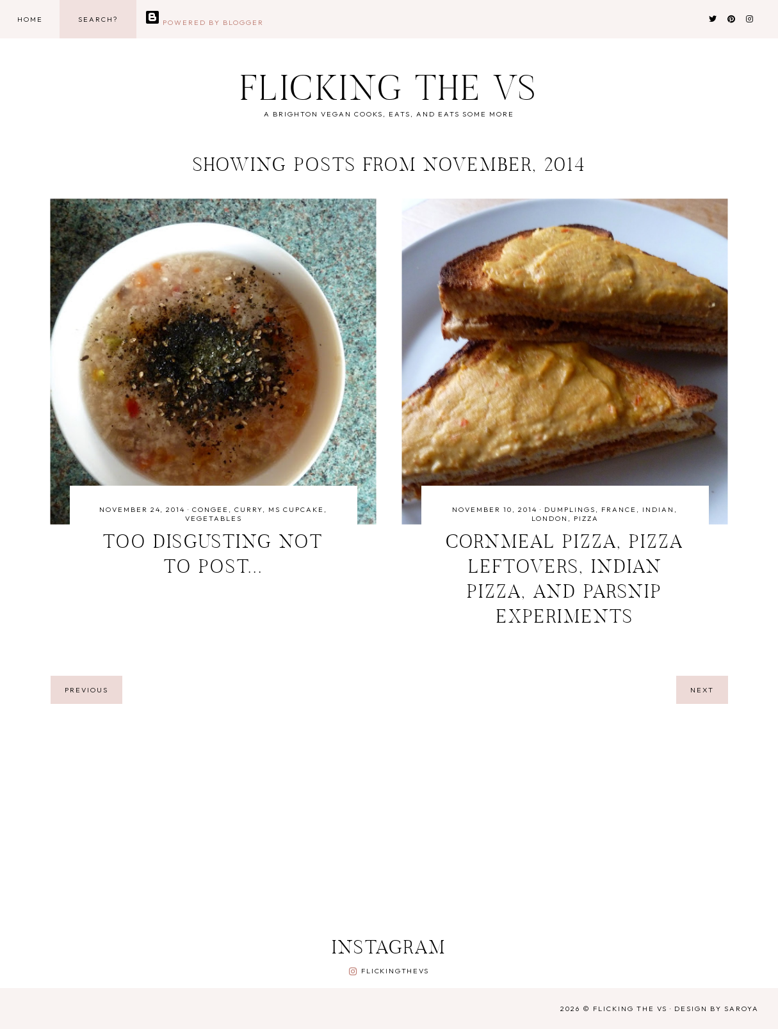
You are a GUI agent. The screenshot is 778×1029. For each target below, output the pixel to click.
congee (210, 509)
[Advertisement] (361, 822)
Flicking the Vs (389, 91)
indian (658, 509)
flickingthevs (394, 970)
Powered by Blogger (204, 22)
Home (30, 19)
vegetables (213, 518)
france (618, 509)
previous (86, 689)
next (702, 689)
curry (248, 509)
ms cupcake (296, 509)
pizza (586, 518)
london (549, 518)
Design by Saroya (716, 1008)
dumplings (570, 509)
